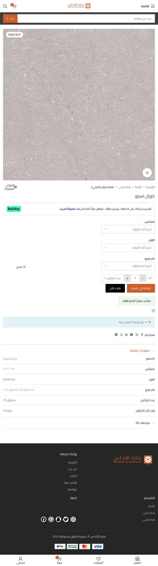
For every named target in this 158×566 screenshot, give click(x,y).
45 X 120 (8, 368)
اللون (152, 240)
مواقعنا (72, 489)
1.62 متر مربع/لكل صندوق (18, 389)
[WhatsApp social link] (121, 335)
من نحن (72, 469)
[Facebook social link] (141, 335)
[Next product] (5, 186)
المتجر (73, 476)
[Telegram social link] (116, 335)
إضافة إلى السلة (141, 288)
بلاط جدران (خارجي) (102, 187)
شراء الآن (115, 288)
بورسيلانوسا (10, 358)
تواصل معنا (70, 482)
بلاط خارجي (124, 187)
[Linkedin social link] (126, 335)
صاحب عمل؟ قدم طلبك (137, 300)
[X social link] (136, 335)
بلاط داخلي (149, 513)
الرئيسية (150, 187)
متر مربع (150, 258)
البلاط (138, 187)
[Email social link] (131, 335)
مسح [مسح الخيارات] (19, 267)
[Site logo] (79, 6)
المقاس (150, 221)
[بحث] (5, 6)
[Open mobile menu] (148, 6)
